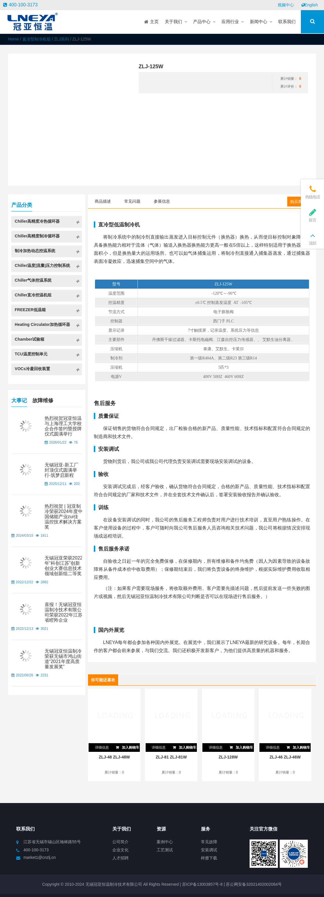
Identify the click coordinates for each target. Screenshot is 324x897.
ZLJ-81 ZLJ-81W (171, 757)
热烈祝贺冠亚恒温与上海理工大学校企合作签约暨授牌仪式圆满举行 (63, 426)
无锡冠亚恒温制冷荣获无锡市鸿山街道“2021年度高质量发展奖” (63, 659)
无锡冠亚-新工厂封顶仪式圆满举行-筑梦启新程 (61, 470)
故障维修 (42, 399)
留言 (312, 215)
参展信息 (162, 201)
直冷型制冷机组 (36, 39)
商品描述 (103, 201)
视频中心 (286, 5)
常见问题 (132, 201)
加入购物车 (127, 746)
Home (13, 39)
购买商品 (298, 201)
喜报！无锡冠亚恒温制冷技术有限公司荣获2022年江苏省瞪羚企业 (64, 612)
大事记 (19, 399)
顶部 (312, 238)
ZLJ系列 (61, 39)
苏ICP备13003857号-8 (202, 884)
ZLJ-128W (228, 757)
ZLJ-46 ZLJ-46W (285, 757)
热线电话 (312, 192)
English (309, 5)
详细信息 (102, 747)
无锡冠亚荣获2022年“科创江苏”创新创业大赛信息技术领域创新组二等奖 (64, 565)
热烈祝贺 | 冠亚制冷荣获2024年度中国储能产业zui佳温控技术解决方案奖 (64, 516)
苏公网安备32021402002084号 (254, 884)
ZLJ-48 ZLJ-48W (114, 757)
